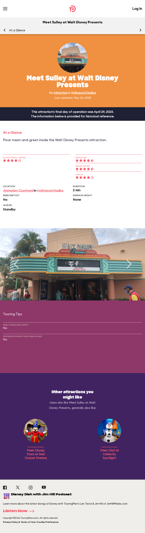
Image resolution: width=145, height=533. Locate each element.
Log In (137, 8)
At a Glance (17, 30)
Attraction (60, 93)
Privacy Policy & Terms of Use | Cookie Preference (31, 522)
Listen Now (20, 511)
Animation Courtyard (18, 190)
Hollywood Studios (83, 93)
